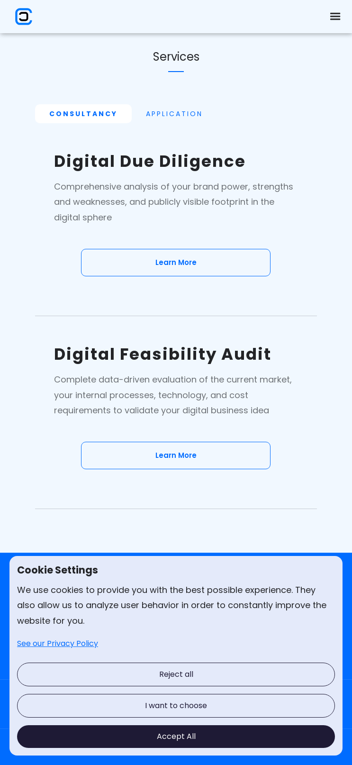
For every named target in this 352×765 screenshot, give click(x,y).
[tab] (83, 113)
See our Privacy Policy (57, 643)
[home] (21, 16)
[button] (335, 16)
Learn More (176, 262)
